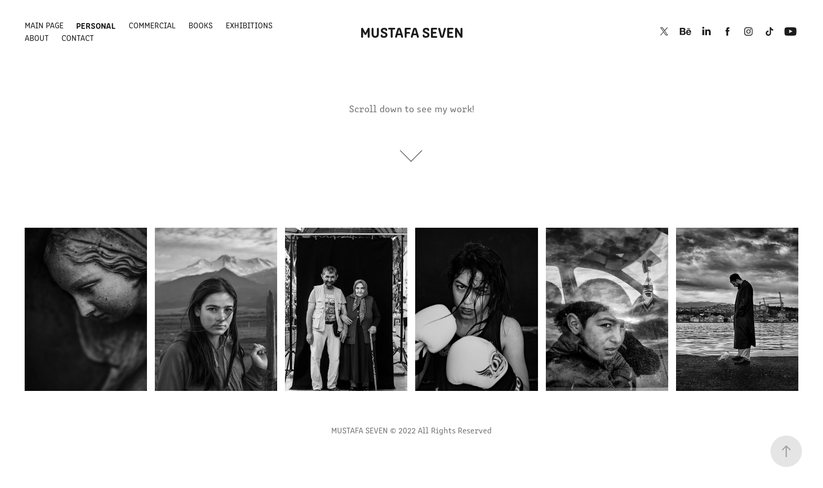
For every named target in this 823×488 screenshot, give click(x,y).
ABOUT (37, 37)
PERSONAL (95, 25)
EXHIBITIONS (249, 24)
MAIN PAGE (44, 24)
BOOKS (200, 24)
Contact (77, 37)
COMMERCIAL (152, 24)
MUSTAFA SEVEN (411, 31)
